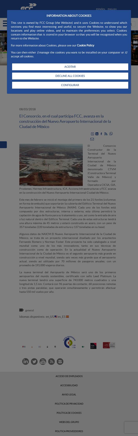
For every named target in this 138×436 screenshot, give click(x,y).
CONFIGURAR (70, 85)
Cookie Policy (85, 45)
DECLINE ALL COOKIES (70, 75)
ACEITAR (70, 66)
